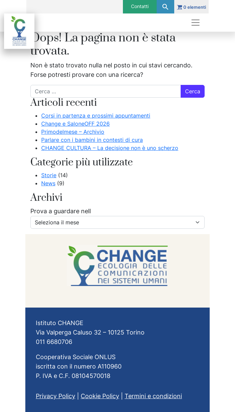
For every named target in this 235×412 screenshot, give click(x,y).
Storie (48, 175)
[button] (165, 6)
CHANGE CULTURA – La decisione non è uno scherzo (109, 148)
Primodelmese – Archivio (72, 131)
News (48, 183)
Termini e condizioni (153, 396)
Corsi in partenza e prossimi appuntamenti (95, 115)
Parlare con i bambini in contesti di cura (92, 139)
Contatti (140, 6)
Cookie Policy (100, 396)
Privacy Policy (55, 396)
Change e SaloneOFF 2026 (75, 123)
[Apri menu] (195, 22)
